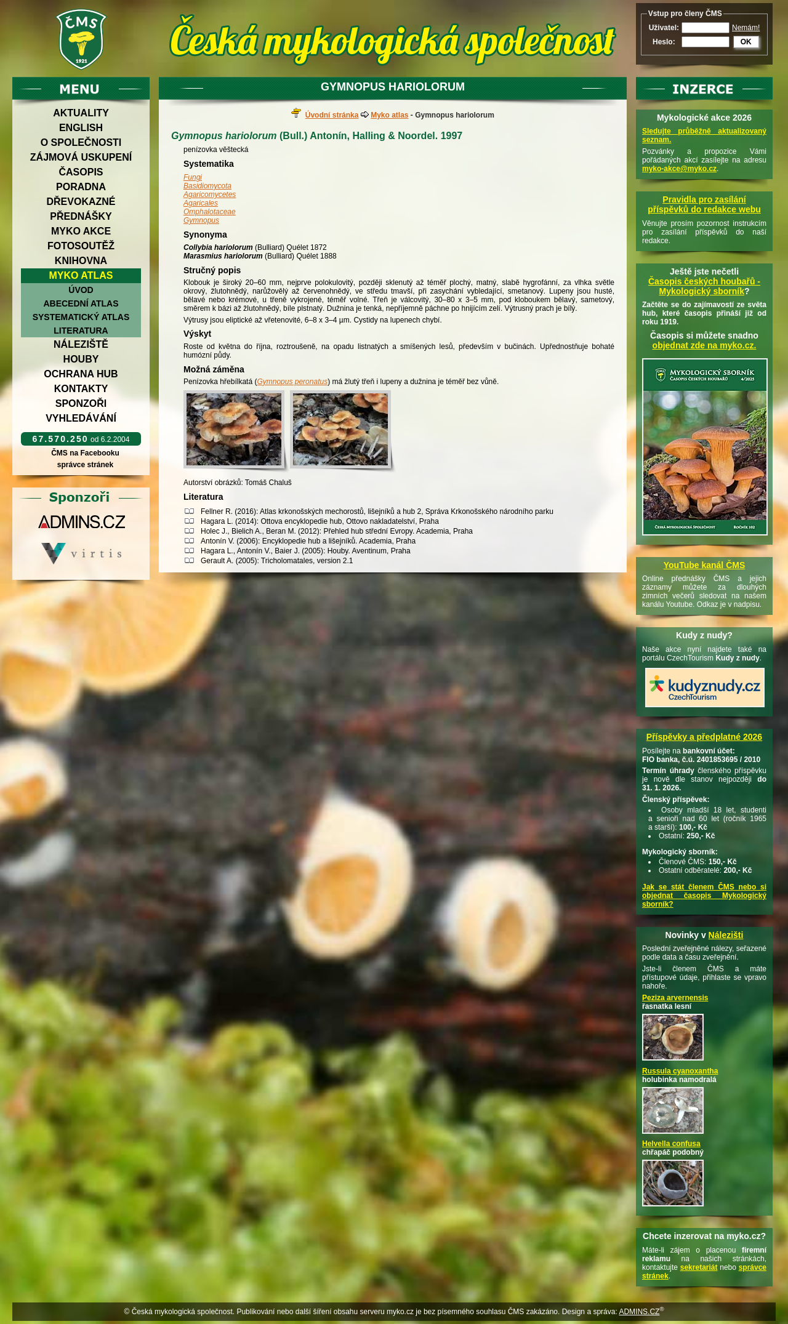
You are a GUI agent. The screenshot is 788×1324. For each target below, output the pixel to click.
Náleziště (81, 344)
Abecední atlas (80, 303)
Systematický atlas (81, 317)
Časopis (80, 172)
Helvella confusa (671, 1143)
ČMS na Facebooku (85, 453)
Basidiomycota (207, 186)
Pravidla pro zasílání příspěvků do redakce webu (704, 204)
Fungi (192, 177)
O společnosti (81, 142)
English (81, 127)
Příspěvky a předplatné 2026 (704, 737)
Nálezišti (726, 935)
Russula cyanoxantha (680, 1071)
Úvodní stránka (332, 115)
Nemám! (746, 27)
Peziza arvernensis (675, 997)
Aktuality (81, 113)
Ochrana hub (81, 374)
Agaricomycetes (209, 194)
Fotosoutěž (81, 246)
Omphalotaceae (209, 211)
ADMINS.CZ (639, 1311)
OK (746, 42)
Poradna (81, 187)
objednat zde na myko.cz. (705, 345)
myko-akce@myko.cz (679, 168)
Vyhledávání (81, 418)
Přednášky (80, 216)
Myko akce (81, 231)
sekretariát (699, 1267)
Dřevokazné (80, 201)
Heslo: (664, 42)
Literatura (81, 330)
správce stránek (85, 464)
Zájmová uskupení (81, 157)
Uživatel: (664, 27)
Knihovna (81, 260)
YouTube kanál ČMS (705, 565)
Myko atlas (81, 275)
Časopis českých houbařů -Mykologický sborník (704, 286)
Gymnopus (201, 220)
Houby (81, 359)
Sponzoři (81, 403)
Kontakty (81, 388)
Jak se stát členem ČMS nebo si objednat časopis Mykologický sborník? (704, 896)
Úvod (80, 290)
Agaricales (200, 203)
